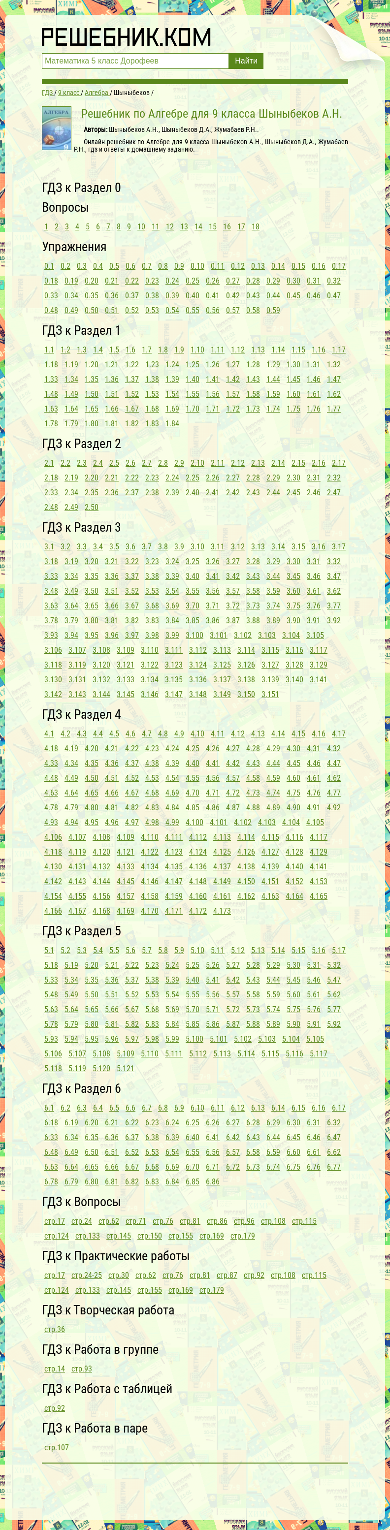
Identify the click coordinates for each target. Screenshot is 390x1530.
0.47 (334, 295)
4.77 (334, 792)
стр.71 (136, 1221)
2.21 (112, 477)
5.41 (213, 980)
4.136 (198, 866)
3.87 (233, 620)
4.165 (318, 896)
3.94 (71, 635)
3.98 (152, 635)
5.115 (270, 1053)
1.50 (91, 394)
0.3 (82, 266)
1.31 (314, 364)
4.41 (213, 763)
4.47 (334, 763)
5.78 (51, 1024)
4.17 (339, 733)
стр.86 (217, 1221)
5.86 (213, 1024)
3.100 (194, 635)
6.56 (213, 1152)
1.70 (192, 409)
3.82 (132, 620)
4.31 (314, 748)
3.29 (273, 561)
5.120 (101, 1068)
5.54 (172, 994)
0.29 (273, 281)
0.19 (71, 281)
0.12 (238, 266)
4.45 (293, 763)
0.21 (112, 281)
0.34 (71, 295)
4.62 (334, 778)
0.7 (147, 266)
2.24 (172, 477)
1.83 (152, 423)
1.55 (192, 394)
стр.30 (118, 1275)
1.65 (91, 409)
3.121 (125, 664)
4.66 (112, 792)
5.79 (71, 1024)
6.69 (172, 1167)
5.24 (172, 965)
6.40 (192, 1137)
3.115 (270, 650)
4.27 (233, 748)
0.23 (152, 281)
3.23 (152, 561)
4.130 (53, 866)
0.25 (192, 281)
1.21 (112, 364)
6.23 (152, 1122)
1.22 (132, 364)
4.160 (198, 896)
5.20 (91, 965)
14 (198, 226)
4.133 (125, 866)
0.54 (172, 310)
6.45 (293, 1137)
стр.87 (227, 1275)
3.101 (219, 635)
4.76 (314, 792)
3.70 (192, 605)
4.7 (147, 733)
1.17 (339, 349)
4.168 (101, 911)
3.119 (77, 664)
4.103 (267, 822)
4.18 (51, 748)
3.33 (51, 576)
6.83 (152, 1181)
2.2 (65, 463)
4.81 (112, 807)
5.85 (192, 1024)
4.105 (315, 822)
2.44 (273, 492)
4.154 (53, 896)
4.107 (77, 837)
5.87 (233, 1024)
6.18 (51, 1122)
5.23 (152, 965)
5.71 (213, 1009)
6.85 (192, 1181)
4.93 (51, 822)
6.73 (253, 1167)
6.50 (91, 1152)
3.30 (293, 561)
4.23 (152, 748)
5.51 (112, 994)
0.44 (273, 295)
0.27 (233, 281)
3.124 (198, 664)
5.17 (339, 950)
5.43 (253, 980)
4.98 (152, 822)
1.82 (132, 423)
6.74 (273, 1167)
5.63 (51, 1009)
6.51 (112, 1152)
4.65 (91, 792)
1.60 (293, 394)
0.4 (98, 266)
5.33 (51, 980)
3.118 (53, 664)
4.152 (294, 881)
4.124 (198, 852)
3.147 (174, 694)
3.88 (253, 620)
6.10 (197, 1108)
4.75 (293, 792)
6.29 (273, 1122)
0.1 (49, 266)
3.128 (294, 664)
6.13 (258, 1108)
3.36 (112, 576)
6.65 (91, 1167)
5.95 (91, 1039)
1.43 (253, 379)
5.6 (130, 950)
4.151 (270, 881)
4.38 (152, 763)
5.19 (71, 965)
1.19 (71, 364)
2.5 (114, 463)
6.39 (172, 1137)
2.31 (314, 477)
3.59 (273, 591)
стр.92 (254, 1275)
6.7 (147, 1108)
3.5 (114, 546)
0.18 (51, 281)
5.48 (51, 994)
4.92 (334, 807)
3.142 (53, 694)
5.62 (334, 994)
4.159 (174, 896)
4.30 (293, 748)
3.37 (132, 576)
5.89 (273, 1024)
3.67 (132, 605)
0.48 (51, 310)
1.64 (71, 409)
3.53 (152, 591)
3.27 (233, 561)
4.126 (246, 852)
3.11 (218, 546)
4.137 (222, 866)
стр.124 (56, 1236)
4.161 (222, 896)
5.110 (150, 1053)
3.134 (150, 679)
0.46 (314, 295)
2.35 (91, 492)
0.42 (233, 295)
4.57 (233, 778)
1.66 (112, 409)
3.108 (101, 650)
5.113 (222, 1053)
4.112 (198, 837)
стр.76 (163, 1221)
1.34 (71, 379)
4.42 (233, 763)
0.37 (132, 295)
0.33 (51, 295)
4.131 (77, 866)
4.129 (318, 852)
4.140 (294, 866)
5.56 (213, 994)
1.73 (253, 409)
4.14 (278, 733)
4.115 (270, 837)
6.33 (51, 1137)
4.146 (150, 881)
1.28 (253, 364)
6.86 (213, 1181)
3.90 (293, 620)
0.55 (192, 310)
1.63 (51, 409)
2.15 (298, 463)
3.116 (294, 650)
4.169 (125, 911)
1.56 (213, 394)
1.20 (91, 364)
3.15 (298, 546)
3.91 (314, 620)
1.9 (179, 349)
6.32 (334, 1122)
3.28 (253, 561)
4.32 (334, 748)
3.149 (222, 694)
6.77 (334, 1167)
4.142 (53, 881)
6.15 (298, 1108)
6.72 (233, 1167)
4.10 (197, 733)
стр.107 (56, 1447)
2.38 (152, 492)
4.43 (253, 763)
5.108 (101, 1053)
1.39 (172, 379)
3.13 (258, 546)
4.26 (213, 748)
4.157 (125, 896)
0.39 (172, 295)
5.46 (314, 980)
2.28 (253, 477)
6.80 (91, 1181)
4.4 (98, 733)
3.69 (172, 605)
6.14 (278, 1108)
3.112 (198, 650)
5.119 (77, 1068)
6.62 (334, 1152)
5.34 (71, 980)
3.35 (91, 576)
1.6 (130, 349)
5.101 (219, 1039)
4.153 (318, 881)
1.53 (152, 394)
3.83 (152, 620)
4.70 (192, 792)
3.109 (125, 650)
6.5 (114, 1108)
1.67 (132, 409)
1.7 (147, 349)
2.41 (213, 492)
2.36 (112, 492)
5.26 (213, 965)
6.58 (253, 1152)
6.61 (314, 1152)
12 (170, 226)
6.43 (253, 1137)
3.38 (152, 576)
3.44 (273, 576)
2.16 (318, 463)
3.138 (246, 679)
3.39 (172, 576)
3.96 (112, 635)
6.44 (273, 1137)
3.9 (179, 546)
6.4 (98, 1108)
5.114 (246, 1053)
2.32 (334, 477)
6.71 (213, 1167)
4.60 (293, 778)
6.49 (71, 1152)
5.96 (112, 1039)
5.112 (198, 1053)
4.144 (101, 881)
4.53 (152, 778)
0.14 (278, 266)
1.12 (238, 349)
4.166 (53, 911)
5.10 (197, 950)
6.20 (91, 1122)
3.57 (233, 591)
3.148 (198, 694)
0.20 (91, 281)
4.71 (213, 792)
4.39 (172, 763)
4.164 (294, 896)
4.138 (246, 866)
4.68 (152, 792)
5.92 (334, 1024)
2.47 (334, 492)
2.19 (71, 477)
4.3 (82, 733)
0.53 (152, 310)
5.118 (53, 1068)
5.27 (233, 965)
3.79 (71, 620)
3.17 (339, 546)
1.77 (334, 409)
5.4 (98, 950)
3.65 (91, 605)
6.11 (218, 1108)
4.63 (51, 792)
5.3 (82, 950)
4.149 (222, 881)
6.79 (71, 1181)
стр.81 (190, 1221)
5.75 (293, 1009)
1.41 (213, 379)
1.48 (51, 394)
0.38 (152, 295)
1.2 (65, 349)
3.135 (174, 679)
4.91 (314, 807)
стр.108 (273, 1221)
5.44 (273, 980)
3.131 (77, 679)
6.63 (51, 1167)
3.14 (278, 546)
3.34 (71, 576)
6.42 (233, 1137)
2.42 (233, 492)
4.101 (219, 822)
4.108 (101, 837)
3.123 (174, 664)
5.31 (314, 965)
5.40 (192, 980)
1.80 (91, 423)
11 (156, 226)
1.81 (112, 423)
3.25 (192, 561)
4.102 (243, 822)
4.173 (222, 911)
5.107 (77, 1053)
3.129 (318, 664)
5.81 (112, 1024)
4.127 (270, 852)
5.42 (233, 980)
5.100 (194, 1039)
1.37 (132, 379)
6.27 (233, 1122)
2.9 (179, 463)
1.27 (233, 364)
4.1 (49, 733)
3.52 (132, 591)
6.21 (112, 1122)
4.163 (270, 896)
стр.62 (108, 1221)
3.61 (314, 591)
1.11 (218, 349)
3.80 (91, 620)
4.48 (51, 778)
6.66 (112, 1167)
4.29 (273, 748)
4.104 (291, 822)
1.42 (233, 379)
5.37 (132, 980)
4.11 (218, 733)
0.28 (253, 281)
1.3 (82, 349)
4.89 (273, 807)
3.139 (270, 679)
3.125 (222, 664)
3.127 (270, 664)
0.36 (112, 295)
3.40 (192, 576)
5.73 (253, 1009)
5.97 (132, 1039)
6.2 (65, 1108)
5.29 (273, 965)
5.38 (152, 980)
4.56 (213, 778)
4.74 (273, 792)
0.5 (114, 266)
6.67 (132, 1167)
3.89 (273, 620)
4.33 (51, 763)
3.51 (112, 591)
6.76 (314, 1167)
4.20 (91, 748)
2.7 (147, 463)
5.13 (258, 950)
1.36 (112, 379)
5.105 (315, 1039)
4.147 (174, 881)
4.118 (53, 852)
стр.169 (211, 1236)
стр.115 (304, 1221)
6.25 (192, 1122)
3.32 (334, 561)
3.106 (53, 650)
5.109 (125, 1053)
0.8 (163, 266)
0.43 (253, 295)
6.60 (293, 1152)
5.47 (334, 980)
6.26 (213, 1122)
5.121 (125, 1068)
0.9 (179, 266)
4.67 (132, 792)
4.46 (314, 763)
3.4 (98, 546)
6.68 (152, 1167)
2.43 (253, 492)
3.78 (51, 620)
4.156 (101, 896)
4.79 (71, 807)
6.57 (233, 1152)
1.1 (49, 349)
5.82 (132, 1024)
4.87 (233, 807)
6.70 (192, 1167)
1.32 (334, 364)
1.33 (51, 379)
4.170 (150, 911)
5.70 (192, 1009)
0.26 (213, 281)
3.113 (222, 650)
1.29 (273, 364)
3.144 (101, 694)
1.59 (273, 394)
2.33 (51, 492)
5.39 (172, 980)
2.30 (293, 477)
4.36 (112, 763)
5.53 (152, 994)
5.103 (267, 1039)
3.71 (213, 605)
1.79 (71, 423)
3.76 (314, 605)
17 (241, 226)
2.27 (233, 477)
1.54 (172, 394)
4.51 (112, 778)
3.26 (213, 561)
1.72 (233, 409)
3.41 (213, 576)
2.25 (192, 477)
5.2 (65, 950)
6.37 (132, 1137)
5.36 (112, 980)
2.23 (152, 477)
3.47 (334, 576)
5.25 (192, 965)
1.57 (233, 394)
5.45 (293, 980)
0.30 (293, 281)
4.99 (172, 822)
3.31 (314, 561)
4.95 (91, 822)
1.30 (293, 364)
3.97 (132, 635)
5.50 (91, 994)
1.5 (114, 349)
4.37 (132, 763)
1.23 (152, 364)
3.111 (174, 650)
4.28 (253, 748)
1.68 (152, 409)
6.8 (163, 1108)
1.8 (163, 349)
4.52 (132, 778)
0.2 (65, 266)
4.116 (294, 837)
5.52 (132, 994)
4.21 (112, 748)
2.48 (51, 507)
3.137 (222, 679)
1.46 (314, 379)
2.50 (91, 507)
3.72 (233, 605)
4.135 (174, 866)
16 (227, 226)
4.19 (71, 748)
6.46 (314, 1137)
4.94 (71, 822)
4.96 (112, 822)
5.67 (132, 1009)
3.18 (51, 561)
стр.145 (118, 1236)
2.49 (71, 507)
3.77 (334, 605)
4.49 (71, 778)
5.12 (238, 950)
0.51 (112, 310)
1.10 (197, 349)
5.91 (314, 1024)
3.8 (163, 546)
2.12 (238, 463)
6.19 (71, 1122)
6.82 (132, 1181)
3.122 (150, 664)
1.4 (98, 349)
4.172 (198, 911)
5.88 (253, 1024)
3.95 (91, 635)
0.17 (339, 266)
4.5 (114, 733)
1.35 (91, 379)
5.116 (294, 1053)
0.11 (218, 266)
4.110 (150, 837)
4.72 (233, 792)
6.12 (238, 1108)
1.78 (51, 423)
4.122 (150, 852)
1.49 (71, 394)
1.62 (334, 394)
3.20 (91, 561)
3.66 (112, 605)
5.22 (132, 965)
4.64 (71, 792)
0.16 (318, 266)
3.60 (293, 591)
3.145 (125, 694)
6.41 (213, 1137)
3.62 (334, 591)
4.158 (150, 896)
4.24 (172, 748)
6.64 (71, 1167)
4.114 (246, 837)
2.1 (49, 463)
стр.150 (149, 1236)
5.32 (334, 965)
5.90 (293, 1024)
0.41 (213, 295)
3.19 (71, 561)
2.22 (132, 477)
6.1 (49, 1108)
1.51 (112, 394)
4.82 (132, 807)
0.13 (258, 266)
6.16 (318, 1108)
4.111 (174, 837)
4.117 (318, 837)
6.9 (179, 1108)
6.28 (253, 1122)
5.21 (112, 965)
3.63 (51, 605)
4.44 (273, 763)
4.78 (51, 807)
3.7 (147, 546)
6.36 (112, 1137)
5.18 (51, 965)
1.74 (273, 409)
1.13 (258, 349)
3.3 (82, 546)
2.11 (218, 463)
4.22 (132, 748)
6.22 (132, 1122)
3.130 (53, 679)
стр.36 (54, 1329)
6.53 (152, 1152)
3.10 (197, 546)
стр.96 (244, 1221)
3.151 (270, 694)
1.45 (293, 379)
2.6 (130, 463)
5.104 (291, 1039)
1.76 (314, 409)
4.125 (222, 852)
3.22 (132, 561)
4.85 (192, 807)
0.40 (192, 295)
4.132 (101, 866)
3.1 (49, 546)
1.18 (51, 364)
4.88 (253, 807)
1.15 (298, 349)
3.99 (172, 635)
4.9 (179, 733)
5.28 (253, 965)
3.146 (150, 694)
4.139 (270, 866)
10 (141, 226)
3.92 (334, 620)
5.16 (318, 950)
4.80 (91, 807)
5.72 (233, 1009)
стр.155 (180, 1236)
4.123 (174, 852)
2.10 (197, 463)
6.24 (172, 1122)
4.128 (294, 852)
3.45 (293, 576)
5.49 (71, 994)
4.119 (77, 852)
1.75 (293, 409)
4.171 (174, 911)
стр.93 (81, 1368)
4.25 (192, 748)
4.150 (246, 881)
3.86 (213, 620)
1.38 (152, 379)
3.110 (150, 650)
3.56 (213, 591)
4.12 (238, 733)
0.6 (130, 266)
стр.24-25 (86, 1275)
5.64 (71, 1009)
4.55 (192, 778)
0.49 (71, 310)
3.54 (172, 591)
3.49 (71, 591)
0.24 (172, 281)
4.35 (91, 763)
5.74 (273, 1009)
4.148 (198, 881)
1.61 (314, 394)
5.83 (152, 1024)
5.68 (152, 1009)
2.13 (258, 463)
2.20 (91, 477)
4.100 (194, 822)
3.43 (253, 576)
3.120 (101, 664)
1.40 (192, 379)
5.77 (334, 1009)
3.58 (253, 591)
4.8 (163, 733)
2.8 (163, 463)
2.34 (71, 492)
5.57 (233, 994)
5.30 (293, 965)
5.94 (71, 1039)
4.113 (222, 837)
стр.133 (87, 1236)
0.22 (132, 281)
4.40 (192, 763)
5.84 (172, 1024)
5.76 (314, 1009)
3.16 (318, 546)
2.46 (314, 492)
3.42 (233, 576)
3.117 (318, 650)
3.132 (101, 679)
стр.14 (54, 1368)
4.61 (314, 778)
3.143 (77, 694)
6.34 (71, 1137)
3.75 (293, 605)
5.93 (51, 1039)
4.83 (152, 807)
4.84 (172, 807)
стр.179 (242, 1236)
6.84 (172, 1181)
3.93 (51, 635)
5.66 (112, 1009)
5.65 (91, 1009)
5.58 (253, 994)
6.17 (339, 1108)
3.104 (291, 635)
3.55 (192, 591)
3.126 (246, 664)
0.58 (253, 310)
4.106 (53, 837)
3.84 (172, 620)
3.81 (112, 620)
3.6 (130, 546)
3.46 (314, 576)
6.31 (314, 1122)
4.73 (253, 792)
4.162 (246, 896)
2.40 (192, 492)
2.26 (213, 477)
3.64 (71, 605)
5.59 (273, 994)
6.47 (334, 1137)
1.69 (172, 409)
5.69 (172, 1009)
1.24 (172, 364)
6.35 (91, 1137)
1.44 (273, 379)
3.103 (267, 635)
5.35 (91, 980)
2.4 (98, 463)
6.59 (273, 1152)
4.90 (293, 807)
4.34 (71, 763)
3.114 (246, 650)
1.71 (213, 409)
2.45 (293, 492)
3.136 (198, 679)
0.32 (334, 281)
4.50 (91, 778)
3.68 (152, 605)
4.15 (298, 733)
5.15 (298, 950)
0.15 (298, 266)
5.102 (243, 1039)
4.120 (101, 852)
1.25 (192, 364)
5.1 (49, 950)
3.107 (77, 650)
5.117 (318, 1053)
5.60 (293, 994)
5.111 (174, 1053)
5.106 (53, 1053)
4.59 (273, 778)
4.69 (172, 792)
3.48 (51, 591)
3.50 (91, 591)
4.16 (318, 733)
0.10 (197, 266)
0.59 (273, 310)
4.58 (253, 778)
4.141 (318, 866)
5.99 (172, 1039)
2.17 (339, 463)
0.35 (91, 295)
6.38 (152, 1137)
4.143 (77, 881)
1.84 (172, 423)
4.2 (65, 733)
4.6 (130, 733)
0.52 (132, 310)
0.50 (91, 310)
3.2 (65, 546)
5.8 (163, 950)
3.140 (294, 679)
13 (184, 226)
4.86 (213, 807)
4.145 (125, 881)
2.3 (82, 463)
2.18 (51, 477)
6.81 (112, 1181)
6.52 (132, 1152)
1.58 (253, 394)
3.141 (318, 679)
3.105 (315, 635)
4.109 (125, 837)
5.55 (192, 994)
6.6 (130, 1108)
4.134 (150, 866)
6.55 (192, 1152)
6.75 (293, 1167)
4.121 (125, 852)
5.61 (314, 994)
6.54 (172, 1152)
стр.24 (81, 1221)
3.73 (253, 605)
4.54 (172, 778)
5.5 (114, 950)
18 (256, 226)
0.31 (314, 281)
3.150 (246, 694)
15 (213, 226)
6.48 (51, 1152)
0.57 (233, 310)
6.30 (293, 1122)
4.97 (132, 822)
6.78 (51, 1181)
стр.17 (54, 1221)
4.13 (258, 733)
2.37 (132, 492)
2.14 (278, 463)
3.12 (238, 546)
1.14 (278, 349)
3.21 (112, 561)
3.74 (273, 605)
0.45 (293, 295)
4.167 (77, 911)
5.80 (91, 1024)
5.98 (152, 1039)
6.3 (82, 1108)
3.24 (172, 561)
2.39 (172, 492)
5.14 (278, 950)
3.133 (125, 679)
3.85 (192, 620)
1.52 (132, 394)
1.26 (213, 364)
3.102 (243, 635)
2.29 (273, 477)
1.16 (318, 349)
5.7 (147, 950)
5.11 (218, 950)
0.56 (213, 310)
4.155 (77, 896)
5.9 (179, 950)
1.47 (334, 379)
